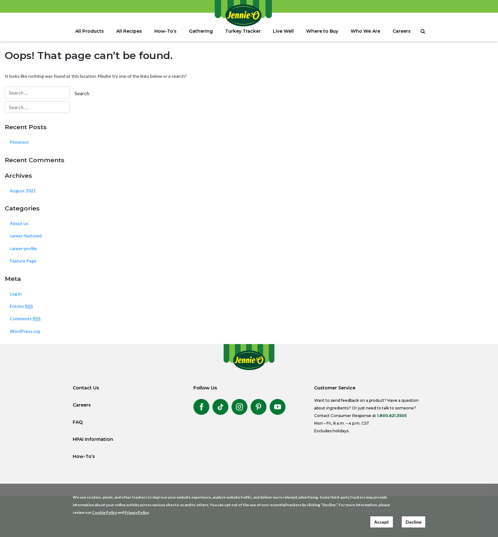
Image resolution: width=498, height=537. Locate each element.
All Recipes (129, 31)
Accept (381, 522)
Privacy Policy (136, 512)
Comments (25, 318)
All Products (89, 31)
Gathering (201, 31)
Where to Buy (322, 31)
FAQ (78, 422)
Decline (413, 522)
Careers (402, 31)
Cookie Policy (104, 512)
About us (19, 223)
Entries (21, 306)
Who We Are (365, 31)
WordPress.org (25, 331)
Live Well (283, 31)
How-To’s (165, 31)
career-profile (23, 248)
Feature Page (23, 260)
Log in (16, 293)
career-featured (26, 235)
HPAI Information (93, 439)
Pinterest (19, 142)
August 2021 (23, 190)
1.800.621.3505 (392, 415)
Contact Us (86, 388)
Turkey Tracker (243, 31)
